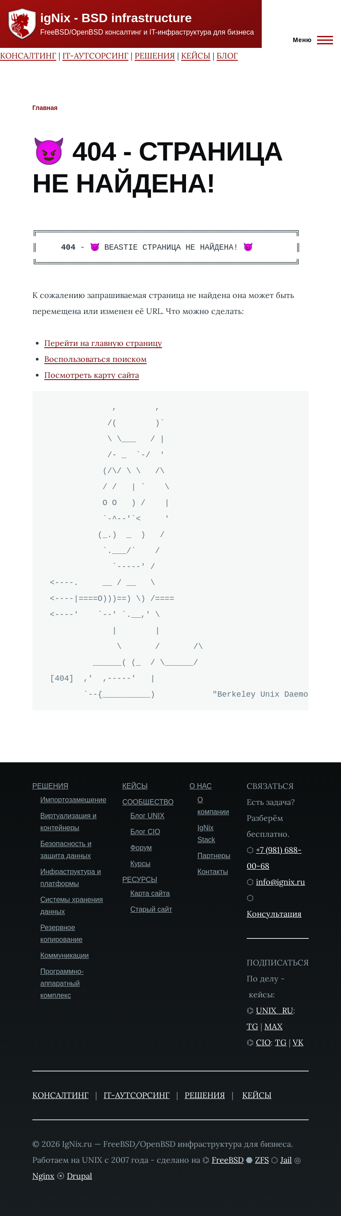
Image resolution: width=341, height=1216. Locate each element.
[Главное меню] (310, 40)
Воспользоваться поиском (95, 359)
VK (298, 1042)
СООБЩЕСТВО (148, 802)
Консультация (274, 914)
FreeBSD (228, 1160)
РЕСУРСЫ (139, 879)
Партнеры (214, 855)
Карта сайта (150, 893)
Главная (45, 107)
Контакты (213, 871)
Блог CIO (145, 832)
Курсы (140, 863)
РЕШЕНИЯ (155, 56)
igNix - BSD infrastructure (116, 18)
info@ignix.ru (280, 882)
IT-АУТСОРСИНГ (95, 56)
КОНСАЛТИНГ (28, 56)
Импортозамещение (73, 800)
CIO (263, 1042)
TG (252, 1026)
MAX (273, 1026)
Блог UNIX (147, 816)
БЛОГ (227, 56)
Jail (286, 1160)
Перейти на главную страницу (103, 343)
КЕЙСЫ (195, 56)
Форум (141, 847)
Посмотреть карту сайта (91, 375)
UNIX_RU (274, 1010)
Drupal (79, 1176)
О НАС (201, 786)
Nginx (43, 1176)
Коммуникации (64, 955)
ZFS (262, 1160)
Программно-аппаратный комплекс (62, 983)
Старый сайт (151, 909)
